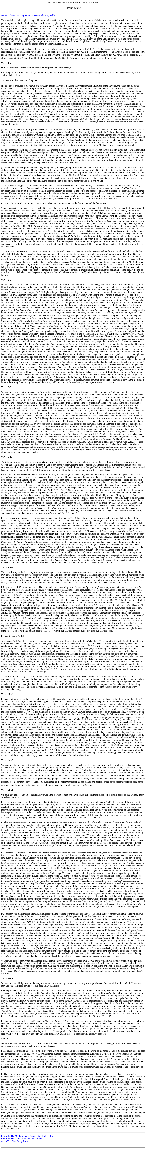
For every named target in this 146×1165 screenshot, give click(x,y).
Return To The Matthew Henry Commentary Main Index (27, 1136)
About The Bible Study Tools (14, 1141)
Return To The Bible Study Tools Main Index (21, 1138)
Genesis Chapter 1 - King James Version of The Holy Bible (28, 15)
